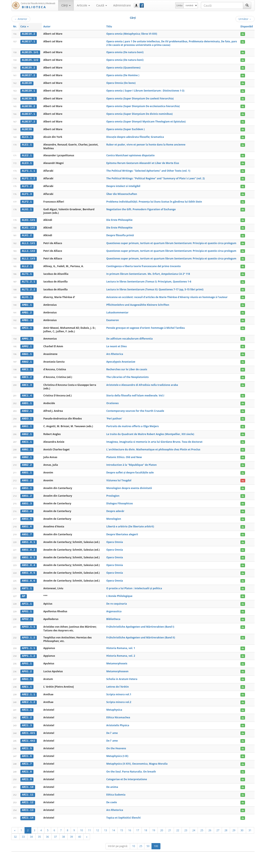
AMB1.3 (27, 318)
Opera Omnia (114, 537)
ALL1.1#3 (28, 257)
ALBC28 (27, 82)
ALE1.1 (27, 144)
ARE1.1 (27, 681)
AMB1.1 (27, 302)
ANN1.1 (27, 446)
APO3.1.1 (28, 621)
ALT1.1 (27, 272)
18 (145, 823)
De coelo (111, 795)
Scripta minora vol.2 (118, 696)
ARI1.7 (27, 757)
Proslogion (112, 491)
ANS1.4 (27, 507)
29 (234, 823)
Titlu (109, 26)
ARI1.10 (27, 780)
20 (161, 823)
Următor (245, 19)
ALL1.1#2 (28, 249)
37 (55, 829)
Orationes (112, 400)
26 (209, 823)
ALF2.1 (27, 200)
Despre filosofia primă (120, 233)
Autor (46, 26)
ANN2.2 (27, 461)
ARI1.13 (27, 803)
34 (31, 829)
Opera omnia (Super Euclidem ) (125, 128)
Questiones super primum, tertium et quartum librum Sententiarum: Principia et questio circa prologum (171, 241)
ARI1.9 (27, 772)
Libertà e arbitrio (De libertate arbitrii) (130, 522)
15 (121, 823)
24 (193, 823)
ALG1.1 (27, 208)
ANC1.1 (27, 366)
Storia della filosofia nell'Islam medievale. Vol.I (135, 392)
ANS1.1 (27, 484)
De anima (112, 780)
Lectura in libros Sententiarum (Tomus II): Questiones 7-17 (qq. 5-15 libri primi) (154, 287)
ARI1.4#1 (28, 727)
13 (105, 823)
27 (218, 823)
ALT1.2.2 (28, 287)
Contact (228, 848)
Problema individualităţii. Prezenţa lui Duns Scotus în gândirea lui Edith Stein (154, 200)
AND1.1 (27, 400)
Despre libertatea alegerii (122, 530)
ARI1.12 (27, 795)
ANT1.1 (27, 583)
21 (169, 823)
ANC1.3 (27, 382)
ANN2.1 (27, 453)
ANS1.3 (27, 499)
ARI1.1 (27, 704)
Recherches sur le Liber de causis (126, 366)
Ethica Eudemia (115, 788)
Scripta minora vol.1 (118, 688)
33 (23, 829)
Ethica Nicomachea (118, 711)
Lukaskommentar (117, 310)
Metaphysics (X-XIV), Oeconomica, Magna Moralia (136, 757)
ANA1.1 (27, 351)
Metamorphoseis (116, 658)
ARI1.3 (27, 719)
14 (113, 823)
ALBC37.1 (28, 113)
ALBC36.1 (28, 98)
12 (97, 823)
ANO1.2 (27, 476)
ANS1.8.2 (28, 545)
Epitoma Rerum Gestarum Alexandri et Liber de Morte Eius (142, 162)
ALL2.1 (27, 264)
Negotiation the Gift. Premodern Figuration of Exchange (141, 207)
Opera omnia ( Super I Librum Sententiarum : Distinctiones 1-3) (145, 90)
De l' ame (112, 726)
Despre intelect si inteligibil (123, 185)
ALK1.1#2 (28, 226)
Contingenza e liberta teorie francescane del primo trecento (143, 264)
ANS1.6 (27, 522)
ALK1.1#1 (28, 218)
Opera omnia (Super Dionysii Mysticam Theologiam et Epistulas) (146, 120)
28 (225, 823)
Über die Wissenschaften (121, 192)
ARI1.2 (27, 711)
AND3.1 (27, 415)
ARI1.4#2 (28, 734)
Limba (179, 5)
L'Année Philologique (119, 591)
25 (201, 823)
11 (89, 823)
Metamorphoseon (117, 665)
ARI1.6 (27, 750)
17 (137, 823)
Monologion (113, 514)
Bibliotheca (113, 613)
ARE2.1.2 (28, 696)
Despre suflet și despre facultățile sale (130, 469)
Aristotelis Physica (117, 719)
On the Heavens (116, 742)
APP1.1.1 (28, 643)
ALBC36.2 (28, 106)
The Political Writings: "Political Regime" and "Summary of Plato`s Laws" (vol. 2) (155, 177)
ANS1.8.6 (28, 576)
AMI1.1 (27, 325)
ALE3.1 (27, 162)
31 (250, 823)
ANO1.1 (27, 469)
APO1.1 (27, 606)
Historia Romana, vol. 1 (120, 642)
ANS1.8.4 (28, 560)
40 (79, 829)
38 (63, 829)
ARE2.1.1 (28, 688)
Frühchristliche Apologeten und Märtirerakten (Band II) (140, 632)
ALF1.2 (27, 185)
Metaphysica (114, 703)
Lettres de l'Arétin (117, 681)
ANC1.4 (27, 392)
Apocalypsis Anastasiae (120, 359)
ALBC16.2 (28, 34)
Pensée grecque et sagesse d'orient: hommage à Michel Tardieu (145, 325)
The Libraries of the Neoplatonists (127, 374)
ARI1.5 (27, 742)
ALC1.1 (27, 136)
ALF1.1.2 (28, 177)
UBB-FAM (77, 848)
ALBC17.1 (28, 41)
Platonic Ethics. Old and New (124, 453)
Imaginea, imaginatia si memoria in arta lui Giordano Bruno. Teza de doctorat (154, 438)
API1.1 (27, 598)
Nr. (15, 26)
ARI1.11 (27, 788)
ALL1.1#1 (28, 241)
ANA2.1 (27, 359)
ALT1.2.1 (28, 279)
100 (156, 839)
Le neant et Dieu (116, 343)
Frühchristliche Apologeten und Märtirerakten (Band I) (140, 621)
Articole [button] (83, 5)
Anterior (21, 19)
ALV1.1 (27, 295)
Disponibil (246, 26)
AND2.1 (27, 407)
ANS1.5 (27, 514)
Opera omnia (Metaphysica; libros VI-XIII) (131, 33)
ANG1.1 (27, 423)
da (242, 34)
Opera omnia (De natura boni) (124, 52)
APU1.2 (27, 665)
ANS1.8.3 (28, 553)
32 (15, 829)
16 (129, 823)
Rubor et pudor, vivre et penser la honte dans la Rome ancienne (145, 143)
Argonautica (113, 606)
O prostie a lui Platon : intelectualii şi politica (134, 583)
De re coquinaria (116, 598)
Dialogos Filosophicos (119, 499)
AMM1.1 (27, 336)
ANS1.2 (27, 492)
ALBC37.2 (28, 121)
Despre (239, 848)
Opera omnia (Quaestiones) (123, 67)
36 (47, 829)
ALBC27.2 (28, 75)
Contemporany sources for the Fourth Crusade (135, 407)
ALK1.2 (27, 234)
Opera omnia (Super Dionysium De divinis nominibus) (139, 113)
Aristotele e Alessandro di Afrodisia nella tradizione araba (142, 382)
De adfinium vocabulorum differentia (129, 336)
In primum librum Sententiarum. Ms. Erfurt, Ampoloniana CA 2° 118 (148, 272)
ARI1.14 (27, 811)
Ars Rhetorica (114, 351)
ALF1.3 (27, 192)
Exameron (112, 317)
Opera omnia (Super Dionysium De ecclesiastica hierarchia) (143, 105)
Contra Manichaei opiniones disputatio (130, 154)
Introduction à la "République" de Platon (131, 461)
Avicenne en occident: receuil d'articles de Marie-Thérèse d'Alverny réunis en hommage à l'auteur (167, 294)
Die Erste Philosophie (119, 218)
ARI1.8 (27, 765)
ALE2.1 (27, 154)
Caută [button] (101, 5)
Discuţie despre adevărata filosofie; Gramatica (135, 136)
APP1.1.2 (28, 650)
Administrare (122, 5)
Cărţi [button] (65, 5)
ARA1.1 (27, 673)
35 (39, 829)
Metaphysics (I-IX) (117, 749)
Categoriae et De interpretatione (126, 772)
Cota (24, 26)
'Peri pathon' (114, 415)
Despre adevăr (115, 507)
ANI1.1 (27, 438)
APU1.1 (27, 658)
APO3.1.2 (28, 632)
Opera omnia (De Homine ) (122, 75)
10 (81, 823)
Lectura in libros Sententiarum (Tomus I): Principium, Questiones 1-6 (148, 279)
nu (242, 476)
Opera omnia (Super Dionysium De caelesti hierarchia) (140, 98)
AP (23, 591)
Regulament (214, 848)
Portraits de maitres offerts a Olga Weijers (132, 423)
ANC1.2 (27, 374)
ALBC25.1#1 (30, 52)
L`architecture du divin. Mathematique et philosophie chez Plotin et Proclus (153, 445)
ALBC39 (27, 128)
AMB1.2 (27, 310)
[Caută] (247, 5)
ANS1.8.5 (28, 568)
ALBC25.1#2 (30, 60)
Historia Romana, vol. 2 (120, 650)
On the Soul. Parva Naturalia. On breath (131, 764)
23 (185, 823)
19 (153, 823)
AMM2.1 (27, 344)
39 (71, 829)
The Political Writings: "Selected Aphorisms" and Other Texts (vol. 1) (148, 169)
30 (241, 823)
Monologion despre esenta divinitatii (129, 484)
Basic (248, 848)
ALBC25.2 (28, 67)
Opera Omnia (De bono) (120, 82)
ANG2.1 (27, 431)
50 (148, 839)
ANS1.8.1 (28, 537)
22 (177, 823)
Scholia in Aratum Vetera (121, 673)
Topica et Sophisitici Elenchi (123, 810)
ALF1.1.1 (28, 169)
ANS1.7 (27, 530)
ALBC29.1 (28, 90)
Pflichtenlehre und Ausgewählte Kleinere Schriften (137, 302)
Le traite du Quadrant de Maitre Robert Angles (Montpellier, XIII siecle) (150, 430)
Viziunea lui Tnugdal (118, 476)
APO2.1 (27, 614)
